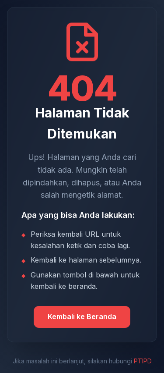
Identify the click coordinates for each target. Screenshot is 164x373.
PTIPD (143, 361)
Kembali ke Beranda (82, 316)
